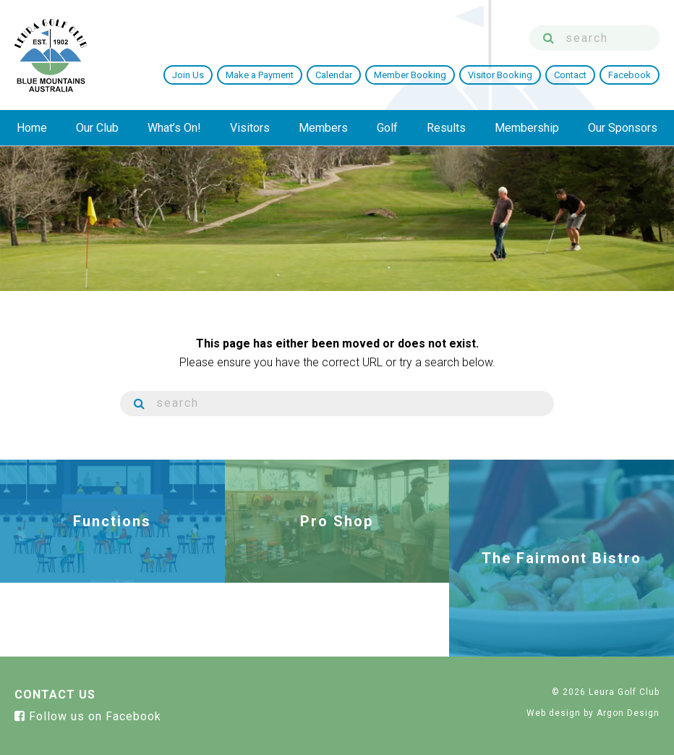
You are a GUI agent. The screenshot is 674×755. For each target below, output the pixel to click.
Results (446, 128)
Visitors (250, 128)
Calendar (333, 74)
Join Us (188, 74)
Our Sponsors (622, 128)
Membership (527, 128)
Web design (553, 713)
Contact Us (54, 694)
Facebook (629, 74)
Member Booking (410, 74)
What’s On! (174, 128)
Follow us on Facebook (87, 716)
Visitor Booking (500, 74)
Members (323, 128)
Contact (570, 74)
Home (32, 128)
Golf (387, 128)
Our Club (97, 128)
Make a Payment (260, 74)
